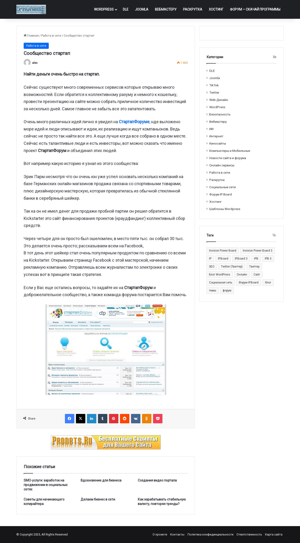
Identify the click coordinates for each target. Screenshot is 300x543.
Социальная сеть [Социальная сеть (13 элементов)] (220, 282)
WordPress (104, 9)
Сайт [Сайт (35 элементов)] (257, 274)
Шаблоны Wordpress (224, 209)
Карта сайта (273, 534)
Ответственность (249, 534)
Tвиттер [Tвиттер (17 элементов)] (254, 266)
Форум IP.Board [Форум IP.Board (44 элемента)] (249, 282)
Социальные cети (222, 187)
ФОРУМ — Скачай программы (255, 9)
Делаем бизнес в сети (98, 499)
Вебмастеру (165, 9)
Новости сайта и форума (227, 158)
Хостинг (216, 9)
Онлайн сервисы (221, 165)
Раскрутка (192, 9)
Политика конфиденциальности (210, 534)
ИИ (211, 129)
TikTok (214, 85)
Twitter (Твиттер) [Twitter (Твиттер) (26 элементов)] (232, 266)
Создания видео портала (157, 480)
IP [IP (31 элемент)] (210, 258)
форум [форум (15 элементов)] (227, 290)
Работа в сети (51, 35)
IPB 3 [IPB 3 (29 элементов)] (268, 258)
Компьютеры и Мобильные (229, 151)
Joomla (141, 9)
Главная (31, 35)
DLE (125, 9)
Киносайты (217, 143)
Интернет (216, 136)
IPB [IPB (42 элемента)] (256, 258)
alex (35, 63)
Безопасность (220, 114)
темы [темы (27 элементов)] (212, 290)
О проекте (160, 534)
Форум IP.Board (220, 194)
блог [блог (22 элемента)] (268, 282)
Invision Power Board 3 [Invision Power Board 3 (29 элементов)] (257, 250)
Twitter (214, 92)
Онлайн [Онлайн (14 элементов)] (242, 274)
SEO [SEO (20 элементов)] (211, 266)
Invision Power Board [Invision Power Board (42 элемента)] (222, 250)
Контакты (177, 534)
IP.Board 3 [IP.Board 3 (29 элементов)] (241, 258)
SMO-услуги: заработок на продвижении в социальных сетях (46, 484)
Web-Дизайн (218, 100)
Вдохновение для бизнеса (101, 480)
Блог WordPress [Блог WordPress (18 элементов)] (219, 274)
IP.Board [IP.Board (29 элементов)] (223, 258)
